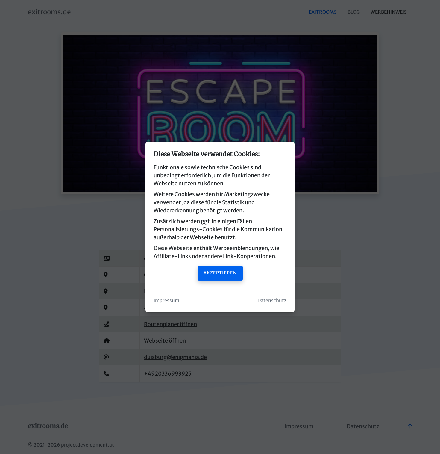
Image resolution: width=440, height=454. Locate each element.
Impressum (166, 300)
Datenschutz (271, 300)
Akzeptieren (220, 273)
